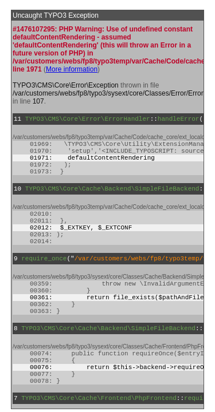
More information (71, 69)
